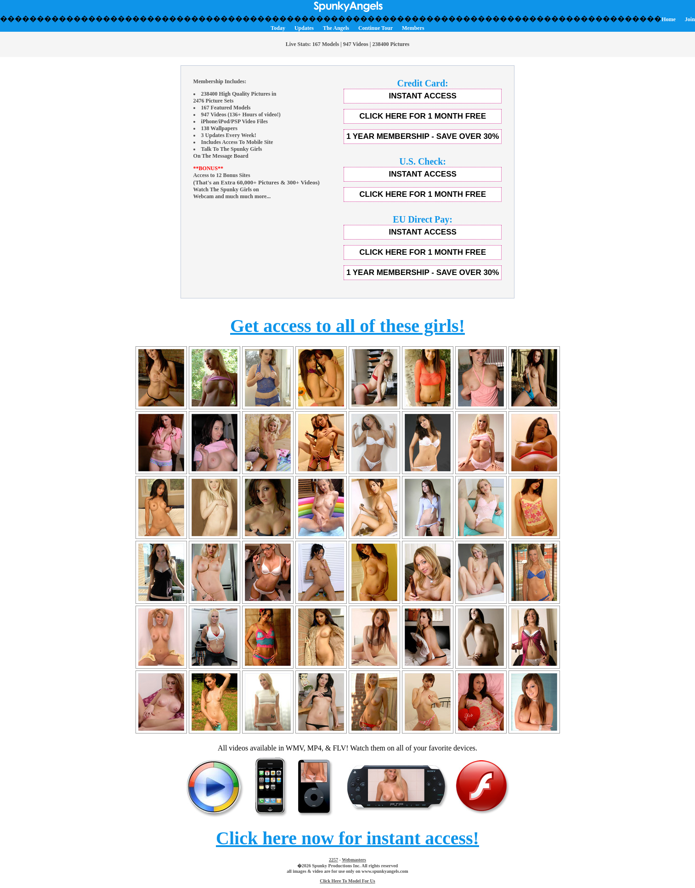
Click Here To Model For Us (347, 880)
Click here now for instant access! (347, 838)
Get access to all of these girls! (347, 325)
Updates (304, 28)
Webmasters (354, 859)
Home (668, 19)
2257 (333, 859)
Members (413, 28)
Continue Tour (375, 28)
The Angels (336, 28)
